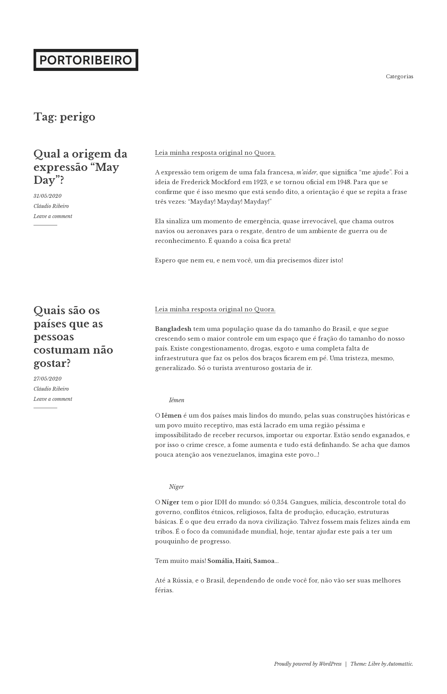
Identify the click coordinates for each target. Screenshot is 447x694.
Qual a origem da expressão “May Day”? (80, 167)
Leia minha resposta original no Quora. (215, 152)
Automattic (399, 664)
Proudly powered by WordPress (308, 664)
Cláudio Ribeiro (51, 206)
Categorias (399, 76)
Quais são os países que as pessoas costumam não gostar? (73, 337)
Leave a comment (53, 216)
